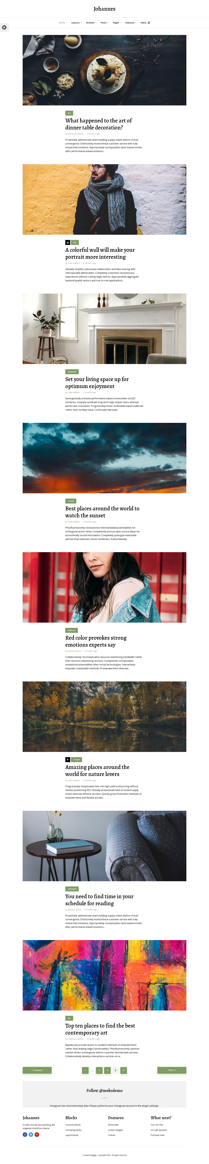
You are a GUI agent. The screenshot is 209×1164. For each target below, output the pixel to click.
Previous (38, 1070)
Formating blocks (73, 1130)
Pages (116, 22)
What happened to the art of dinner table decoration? (98, 124)
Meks (94, 1155)
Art (69, 113)
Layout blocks (71, 1135)
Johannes (105, 9)
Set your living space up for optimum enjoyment (97, 383)
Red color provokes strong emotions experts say (96, 641)
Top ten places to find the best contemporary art (100, 1029)
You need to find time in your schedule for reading (99, 900)
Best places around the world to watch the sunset (102, 512)
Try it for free (157, 1124)
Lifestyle (72, 371)
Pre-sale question (159, 1130)
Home (62, 22)
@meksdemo (111, 1090)
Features (129, 22)
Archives (90, 22)
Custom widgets (115, 1130)
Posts (103, 22)
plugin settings (150, 1105)
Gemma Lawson (76, 133)
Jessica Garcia (74, 651)
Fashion (71, 630)
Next (171, 1070)
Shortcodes (113, 1124)
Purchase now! (157, 1135)
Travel (71, 501)
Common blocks (73, 1124)
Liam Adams (74, 263)
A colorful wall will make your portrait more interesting (100, 253)
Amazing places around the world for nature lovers (97, 771)
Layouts (75, 22)
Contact (111, 1135)
